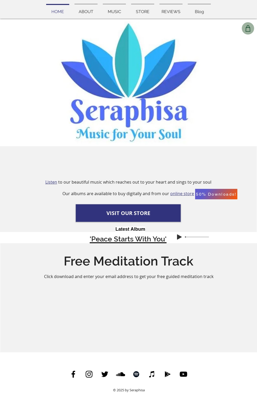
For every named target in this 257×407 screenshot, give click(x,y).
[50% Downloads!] (216, 194)
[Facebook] (73, 374)
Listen (51, 182)
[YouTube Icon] (183, 374)
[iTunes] (152, 374)
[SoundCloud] (120, 374)
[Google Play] (167, 374)
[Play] (179, 237)
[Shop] (248, 28)
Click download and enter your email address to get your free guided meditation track (128, 276)
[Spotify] (136, 374)
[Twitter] (104, 374)
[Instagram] (89, 374)
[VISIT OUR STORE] (128, 213)
